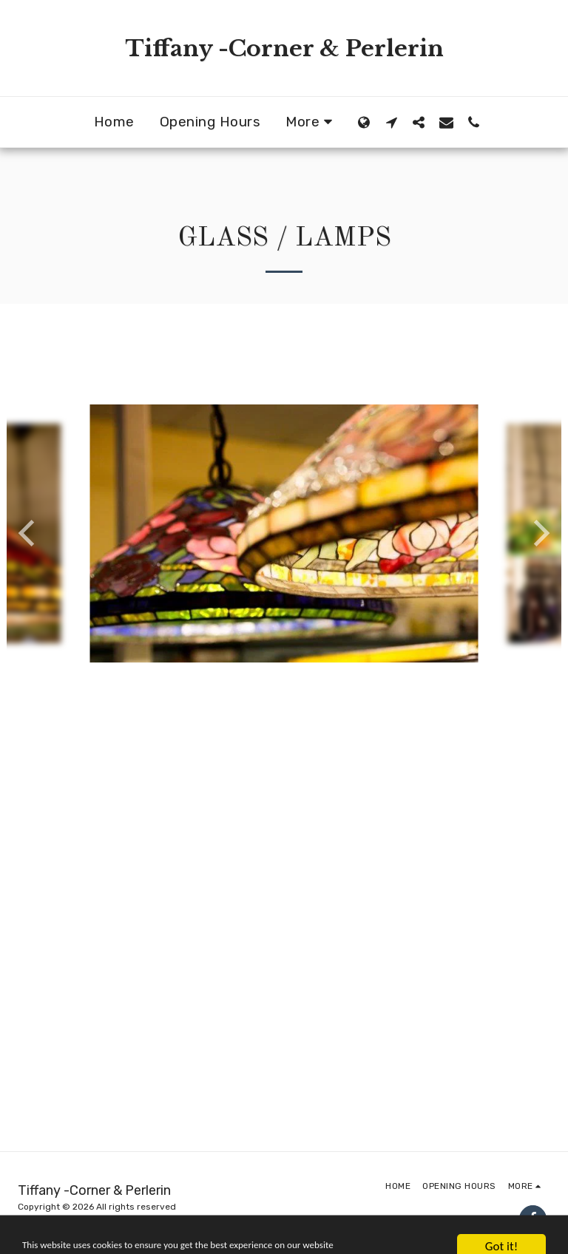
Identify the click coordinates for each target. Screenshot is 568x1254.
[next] (539, 533)
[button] (392, 122)
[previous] (29, 533)
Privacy (34, 1223)
